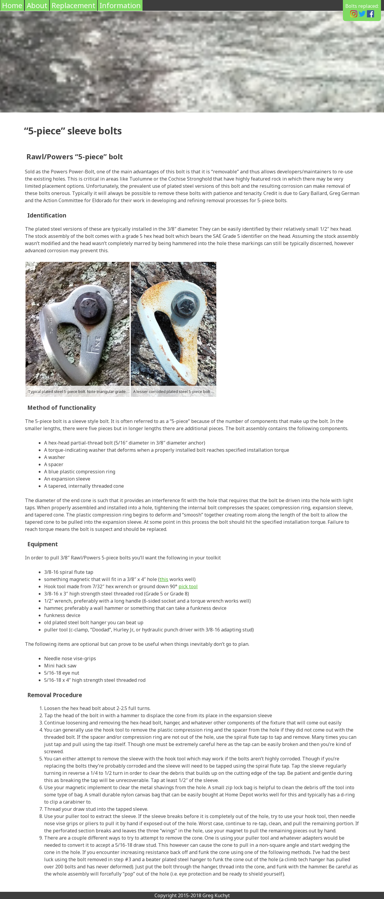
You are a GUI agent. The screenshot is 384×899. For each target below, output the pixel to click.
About (37, 5)
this (164, 579)
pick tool (188, 586)
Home (12, 5)
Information (120, 5)
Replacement (73, 5)
